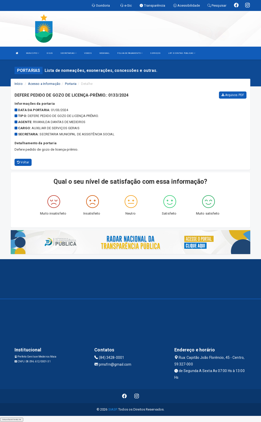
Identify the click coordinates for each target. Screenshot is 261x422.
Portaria (70, 84)
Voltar (23, 162)
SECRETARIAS (68, 53)
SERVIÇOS (155, 53)
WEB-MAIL (104, 53)
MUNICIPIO (32, 53)
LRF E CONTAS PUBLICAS (181, 53)
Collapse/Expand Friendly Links (11, 419)
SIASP (112, 409)
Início (19, 84)
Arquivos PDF (232, 95)
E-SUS (50, 53)
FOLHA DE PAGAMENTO (129, 53)
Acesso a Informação (44, 84)
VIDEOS (88, 53)
